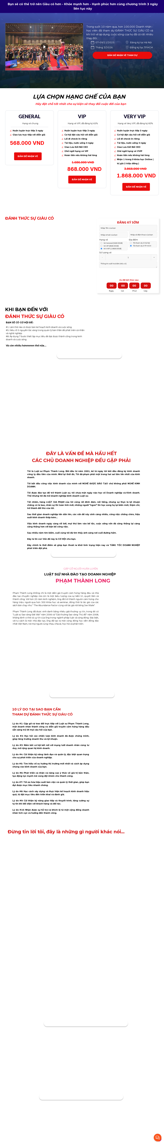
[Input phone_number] (143, 235)
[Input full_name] (128, 228)
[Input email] (113, 235)
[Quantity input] (128, 257)
